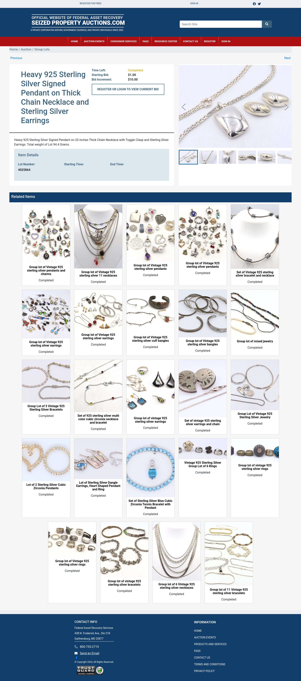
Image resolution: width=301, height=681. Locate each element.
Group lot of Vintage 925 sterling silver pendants (150, 267)
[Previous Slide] (184, 106)
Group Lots (42, 49)
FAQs (146, 41)
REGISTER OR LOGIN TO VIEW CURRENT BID (128, 89)
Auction (26, 49)
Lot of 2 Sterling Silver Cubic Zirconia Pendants (46, 486)
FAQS (197, 650)
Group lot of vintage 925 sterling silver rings (254, 467)
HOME (74, 41)
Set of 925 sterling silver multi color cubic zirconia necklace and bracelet (98, 419)
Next (287, 58)
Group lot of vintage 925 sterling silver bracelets (124, 583)
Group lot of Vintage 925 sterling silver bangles (203, 342)
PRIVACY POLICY (204, 671)
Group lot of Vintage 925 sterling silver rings (72, 562)
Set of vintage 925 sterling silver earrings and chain (202, 422)
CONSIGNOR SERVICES (123, 41)
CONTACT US (190, 41)
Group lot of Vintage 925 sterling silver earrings (46, 343)
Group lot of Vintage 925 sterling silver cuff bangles (150, 339)
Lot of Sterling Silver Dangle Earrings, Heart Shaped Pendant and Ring (98, 486)
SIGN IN (226, 41)
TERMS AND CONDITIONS (209, 664)
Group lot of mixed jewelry (255, 341)
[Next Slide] (287, 106)
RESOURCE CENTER (166, 41)
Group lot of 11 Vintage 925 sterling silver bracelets (229, 591)
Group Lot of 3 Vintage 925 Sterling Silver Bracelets (45, 407)
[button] (188, 157)
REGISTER (210, 41)
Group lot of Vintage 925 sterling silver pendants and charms (46, 270)
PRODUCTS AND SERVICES (210, 644)
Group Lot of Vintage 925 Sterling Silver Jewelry (255, 415)
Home (13, 49)
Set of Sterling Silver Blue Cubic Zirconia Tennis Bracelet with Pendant (151, 504)
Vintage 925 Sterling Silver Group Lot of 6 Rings (202, 464)
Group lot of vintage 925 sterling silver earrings (150, 420)
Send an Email (89, 653)
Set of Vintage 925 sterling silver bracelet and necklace (255, 274)
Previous (16, 58)
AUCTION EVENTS (94, 41)
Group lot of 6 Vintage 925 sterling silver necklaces (177, 586)
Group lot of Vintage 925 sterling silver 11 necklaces (98, 273)
